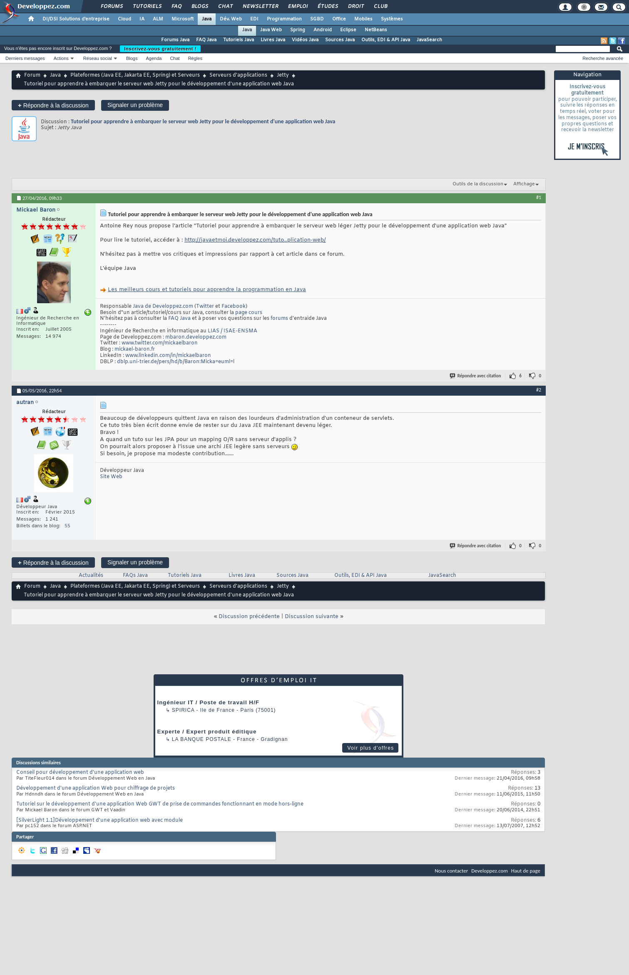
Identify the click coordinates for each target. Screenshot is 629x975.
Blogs (199, 6)
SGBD (317, 19)
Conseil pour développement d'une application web (80, 772)
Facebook (233, 306)
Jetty (283, 75)
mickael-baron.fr (134, 349)
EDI (254, 19)
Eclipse (348, 30)
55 (67, 526)
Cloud (124, 19)
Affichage (524, 184)
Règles (195, 58)
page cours (248, 312)
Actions (61, 58)
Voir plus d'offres (370, 748)
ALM (158, 19)
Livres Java (273, 40)
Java (206, 19)
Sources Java (340, 40)
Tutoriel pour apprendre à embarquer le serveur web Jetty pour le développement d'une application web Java (203, 121)
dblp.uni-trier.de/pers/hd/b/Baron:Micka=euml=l (175, 362)
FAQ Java (206, 40)
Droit (355, 6)
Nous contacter (451, 871)
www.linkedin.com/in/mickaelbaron (168, 355)
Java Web (271, 30)
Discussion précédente (249, 616)
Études (327, 6)
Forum (32, 75)
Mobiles (363, 19)
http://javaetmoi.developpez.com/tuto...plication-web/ (255, 240)
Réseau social (97, 58)
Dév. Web (231, 19)
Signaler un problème (135, 105)
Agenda (154, 58)
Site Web (111, 477)
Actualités (91, 575)
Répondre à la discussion (53, 105)
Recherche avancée (602, 58)
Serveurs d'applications (238, 75)
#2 (538, 390)
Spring (297, 30)
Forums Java (175, 40)
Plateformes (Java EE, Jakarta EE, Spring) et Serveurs (135, 75)
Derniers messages (25, 58)
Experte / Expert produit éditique (207, 731)
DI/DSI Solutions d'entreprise (75, 19)
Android (322, 30)
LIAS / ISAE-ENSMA (232, 331)
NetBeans (376, 30)
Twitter (205, 306)
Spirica (183, 710)
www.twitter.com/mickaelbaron (160, 343)
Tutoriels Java (238, 40)
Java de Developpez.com (163, 306)
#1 (538, 197)
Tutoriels (147, 6)
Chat (225, 6)
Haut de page (525, 871)
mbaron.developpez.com (195, 337)
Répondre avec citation (475, 376)
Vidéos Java (305, 40)
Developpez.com (489, 871)
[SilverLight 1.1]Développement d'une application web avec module (99, 820)
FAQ (176, 6)
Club (380, 6)
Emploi (297, 6)
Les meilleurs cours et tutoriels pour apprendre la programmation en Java (207, 289)
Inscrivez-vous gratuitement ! (160, 48)
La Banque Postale (201, 739)
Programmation (284, 19)
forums (279, 318)
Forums (111, 6)
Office (339, 19)
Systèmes (392, 19)
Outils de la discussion (477, 184)
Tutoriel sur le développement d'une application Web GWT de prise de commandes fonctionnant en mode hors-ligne (159, 804)
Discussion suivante (311, 616)
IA (141, 19)
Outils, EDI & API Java (385, 40)
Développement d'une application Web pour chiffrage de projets (95, 788)
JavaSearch (429, 40)
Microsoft (183, 19)
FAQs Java (135, 575)
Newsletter (259, 6)
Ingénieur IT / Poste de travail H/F (208, 702)
